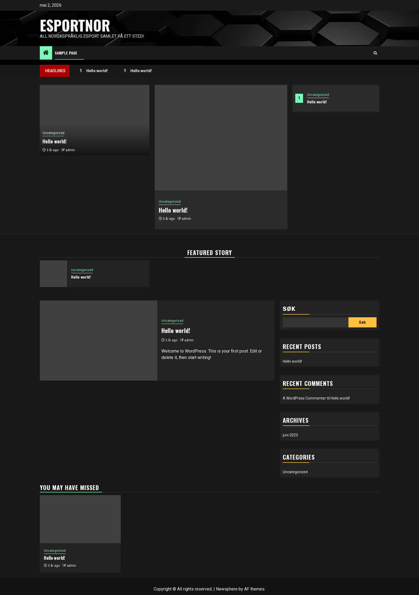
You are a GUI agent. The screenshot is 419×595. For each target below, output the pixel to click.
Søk (289, 308)
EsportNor (75, 25)
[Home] (46, 53)
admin (186, 219)
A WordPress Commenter (304, 398)
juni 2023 (290, 435)
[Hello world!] (221, 137)
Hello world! (92, 71)
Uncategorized (318, 95)
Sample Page (66, 53)
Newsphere (227, 589)
